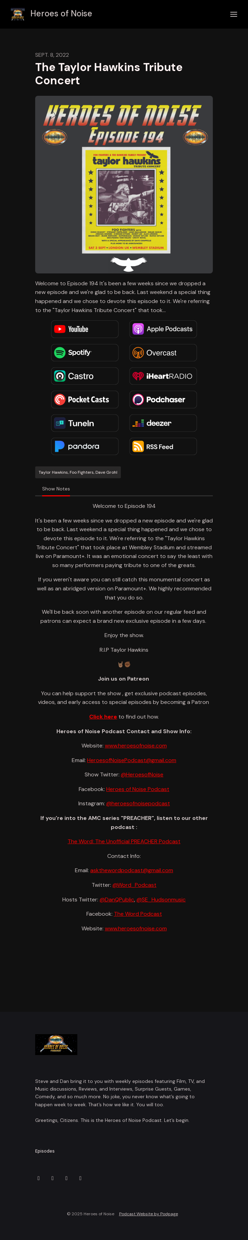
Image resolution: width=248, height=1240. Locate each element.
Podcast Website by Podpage (148, 1214)
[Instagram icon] (52, 1178)
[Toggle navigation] (233, 14)
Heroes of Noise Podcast (137, 789)
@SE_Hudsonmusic (161, 899)
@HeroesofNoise (142, 774)
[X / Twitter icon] (38, 1178)
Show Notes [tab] (56, 489)
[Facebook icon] (66, 1178)
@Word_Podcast (134, 885)
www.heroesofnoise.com (136, 745)
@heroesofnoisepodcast (138, 803)
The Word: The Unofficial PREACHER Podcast (124, 841)
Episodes (45, 1151)
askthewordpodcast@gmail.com (131, 870)
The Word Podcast (138, 913)
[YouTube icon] (80, 1178)
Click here (103, 716)
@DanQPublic (117, 899)
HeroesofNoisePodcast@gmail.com (131, 760)
